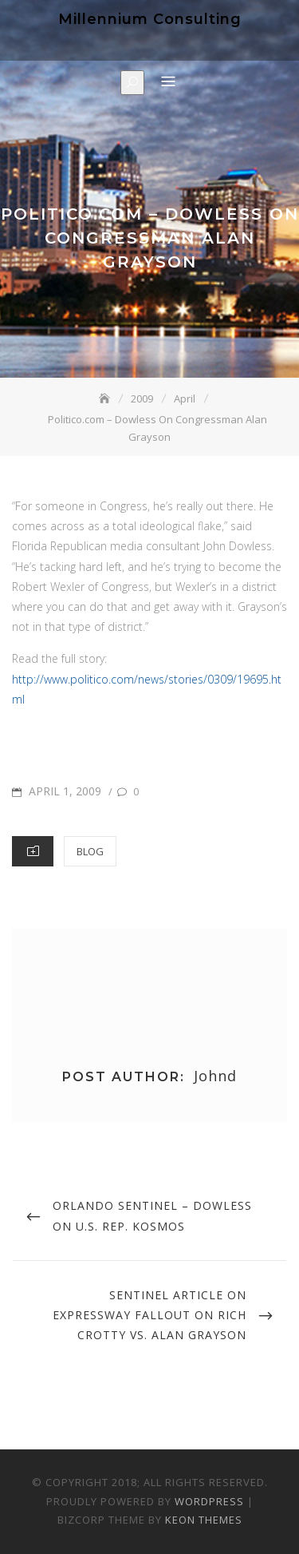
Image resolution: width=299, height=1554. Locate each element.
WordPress (209, 1501)
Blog (90, 851)
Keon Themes (203, 1519)
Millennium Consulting (150, 19)
